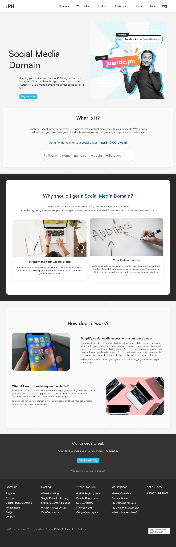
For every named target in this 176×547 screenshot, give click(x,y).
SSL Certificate (85, 503)
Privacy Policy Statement (59, 529)
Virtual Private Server (53, 507)
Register (11, 493)
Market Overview (121, 493)
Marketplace (121, 5)
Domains (64, 5)
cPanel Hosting (50, 493)
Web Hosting (83, 5)
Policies (82, 529)
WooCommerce (50, 512)
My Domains (13, 507)
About (139, 5)
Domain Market (120, 498)
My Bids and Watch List (125, 507)
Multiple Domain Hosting (55, 503)
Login (153, 5)
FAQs (9, 512)
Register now (28, 96)
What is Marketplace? (124, 512)
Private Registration (87, 498)
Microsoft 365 (84, 507)
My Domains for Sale (123, 503)
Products (102, 5)
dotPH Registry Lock (88, 493)
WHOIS (10, 517)
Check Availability (88, 460)
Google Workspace (87, 512)
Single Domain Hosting (54, 498)
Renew (10, 498)
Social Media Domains (19, 503)
